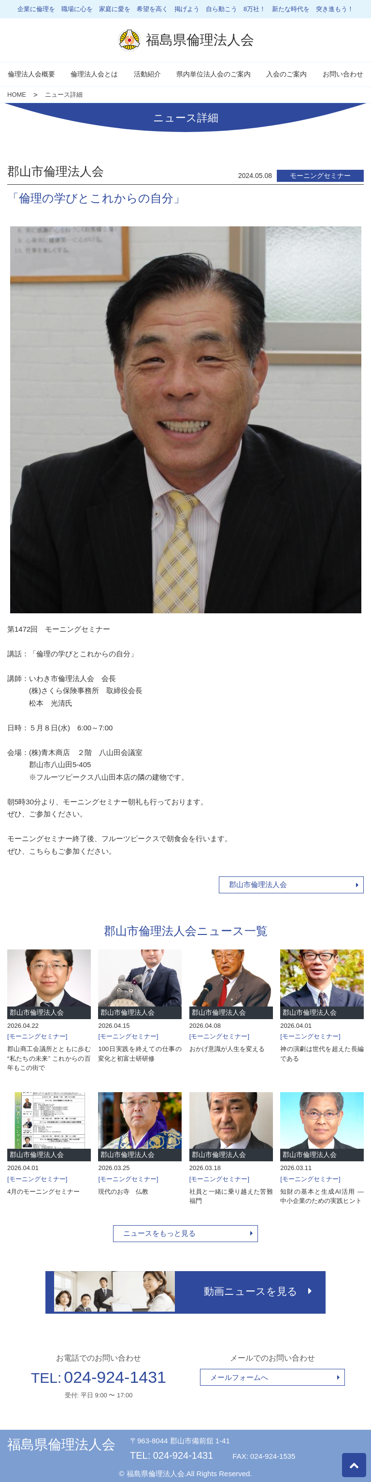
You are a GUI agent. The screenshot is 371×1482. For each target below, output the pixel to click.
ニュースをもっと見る (159, 1233)
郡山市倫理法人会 (258, 884)
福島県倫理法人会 (61, 1442)
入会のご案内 (286, 74)
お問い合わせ (343, 74)
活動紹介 (147, 74)
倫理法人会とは (94, 74)
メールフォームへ (239, 1375)
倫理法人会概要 (31, 74)
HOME (16, 94)
